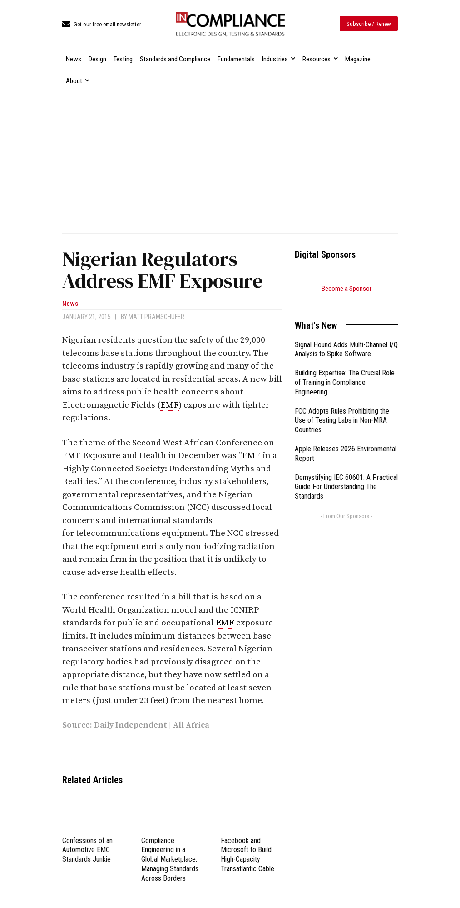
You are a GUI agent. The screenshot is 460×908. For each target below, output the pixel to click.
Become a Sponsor (346, 288)
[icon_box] (101, 25)
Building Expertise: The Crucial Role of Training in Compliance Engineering (345, 371)
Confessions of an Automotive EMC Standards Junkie (87, 850)
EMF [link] (169, 405)
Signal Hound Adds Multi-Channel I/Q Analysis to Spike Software (346, 338)
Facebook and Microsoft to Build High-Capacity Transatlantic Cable (247, 854)
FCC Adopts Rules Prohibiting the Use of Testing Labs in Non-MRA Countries (342, 409)
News (70, 303)
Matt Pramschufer (156, 316)
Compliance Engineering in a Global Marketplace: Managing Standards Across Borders (169, 859)
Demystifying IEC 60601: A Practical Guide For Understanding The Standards (346, 475)
